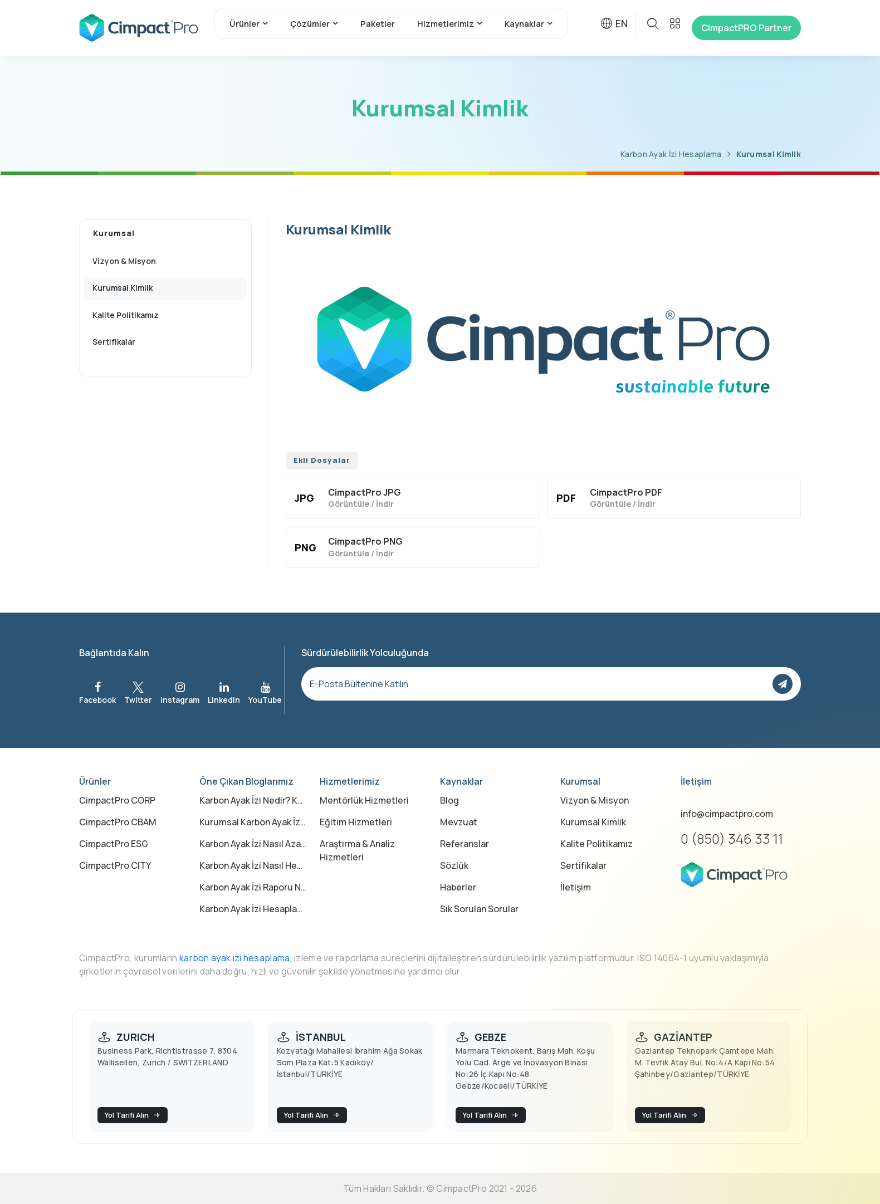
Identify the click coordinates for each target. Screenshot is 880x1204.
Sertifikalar (583, 865)
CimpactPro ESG (113, 844)
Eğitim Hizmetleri (356, 822)
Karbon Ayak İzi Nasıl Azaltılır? (252, 844)
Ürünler (244, 23)
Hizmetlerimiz (445, 23)
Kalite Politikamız (596, 844)
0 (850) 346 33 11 (732, 838)
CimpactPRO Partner (746, 28)
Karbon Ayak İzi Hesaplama (671, 154)
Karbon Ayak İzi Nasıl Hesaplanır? (252, 865)
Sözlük (454, 865)
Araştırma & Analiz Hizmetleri (357, 850)
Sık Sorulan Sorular (479, 909)
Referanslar (464, 844)
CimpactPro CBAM (118, 822)
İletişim (575, 887)
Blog (449, 800)
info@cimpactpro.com (727, 813)
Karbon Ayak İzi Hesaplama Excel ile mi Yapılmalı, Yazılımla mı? (252, 909)
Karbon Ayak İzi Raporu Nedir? (252, 887)
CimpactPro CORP (117, 800)
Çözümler (310, 23)
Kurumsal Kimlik (768, 154)
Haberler (458, 887)
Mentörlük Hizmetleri (364, 800)
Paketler (377, 23)
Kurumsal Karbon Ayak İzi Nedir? (252, 822)
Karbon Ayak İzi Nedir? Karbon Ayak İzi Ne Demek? (252, 800)
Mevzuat (458, 822)
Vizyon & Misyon (594, 800)
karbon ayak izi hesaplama (234, 958)
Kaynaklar (524, 23)
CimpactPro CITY (115, 865)
